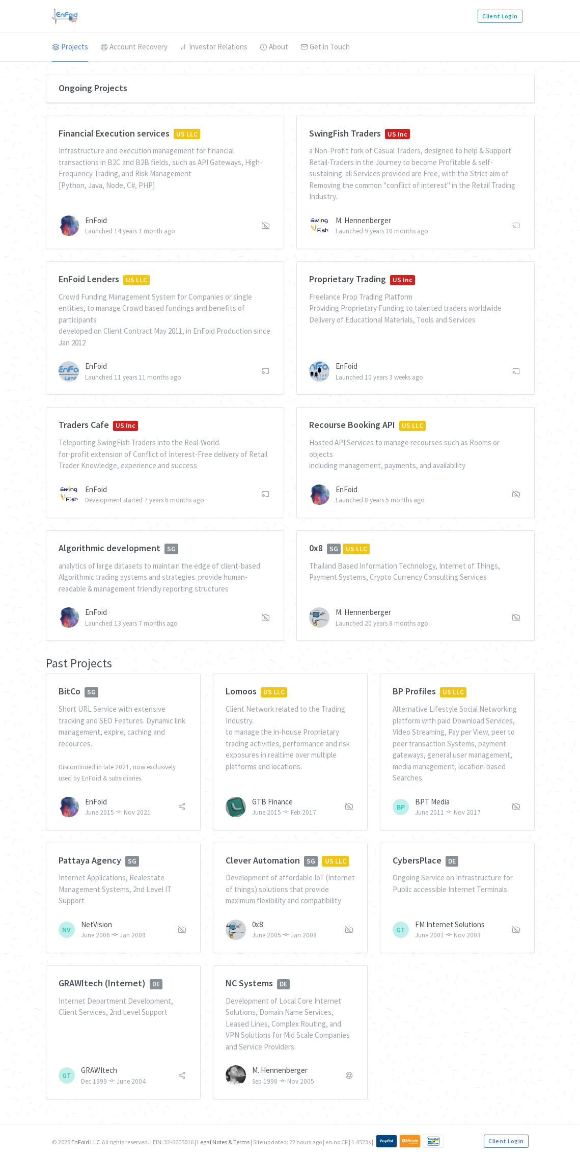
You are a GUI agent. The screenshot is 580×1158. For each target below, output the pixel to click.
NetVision (96, 924)
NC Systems (249, 983)
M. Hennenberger (363, 220)
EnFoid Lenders (89, 279)
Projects (70, 46)
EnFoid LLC (85, 1142)
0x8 (316, 548)
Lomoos (241, 691)
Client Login (499, 16)
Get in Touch (325, 46)
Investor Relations (213, 46)
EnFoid (96, 220)
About (274, 46)
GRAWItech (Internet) (102, 983)
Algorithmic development (109, 548)
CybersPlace (417, 860)
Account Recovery (134, 46)
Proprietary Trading (347, 279)
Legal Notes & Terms (223, 1142)
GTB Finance (272, 801)
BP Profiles (414, 691)
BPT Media (432, 801)
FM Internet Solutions (450, 924)
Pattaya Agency (90, 860)
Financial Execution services (114, 133)
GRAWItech (99, 1070)
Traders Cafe (84, 424)
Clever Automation (263, 860)
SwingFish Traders (345, 133)
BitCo (69, 691)
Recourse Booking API (352, 424)
